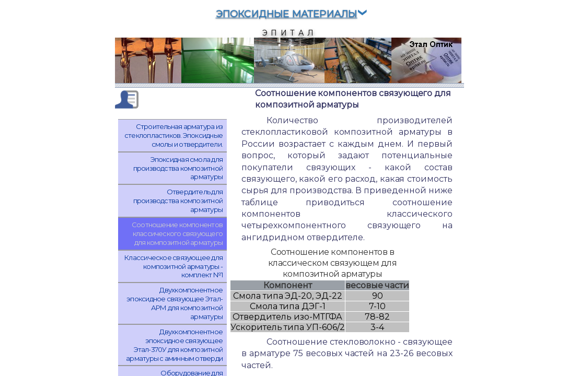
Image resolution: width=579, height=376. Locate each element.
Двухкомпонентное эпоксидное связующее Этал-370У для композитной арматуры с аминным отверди (174, 344)
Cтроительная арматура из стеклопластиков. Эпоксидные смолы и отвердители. (173, 135)
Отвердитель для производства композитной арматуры (178, 200)
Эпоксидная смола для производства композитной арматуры (178, 168)
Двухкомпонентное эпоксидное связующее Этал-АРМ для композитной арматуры (174, 303)
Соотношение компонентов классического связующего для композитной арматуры (177, 233)
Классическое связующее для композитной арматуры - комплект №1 (173, 266)
